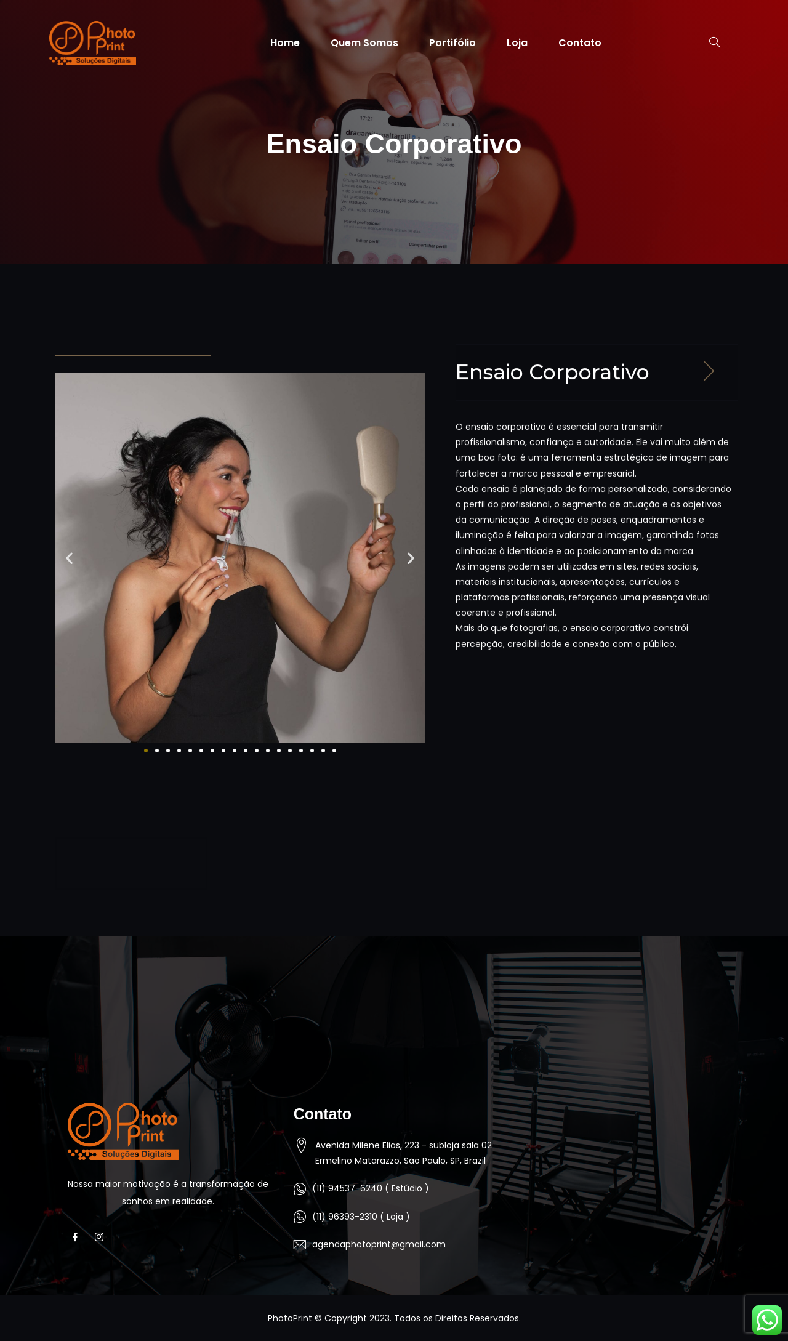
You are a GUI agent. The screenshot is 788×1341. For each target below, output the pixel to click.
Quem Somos (364, 43)
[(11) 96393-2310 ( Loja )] (300, 1216)
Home (285, 43)
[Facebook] (78, 1237)
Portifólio (452, 43)
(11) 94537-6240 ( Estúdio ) (370, 1188)
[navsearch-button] (708, 43)
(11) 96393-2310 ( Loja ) (361, 1216)
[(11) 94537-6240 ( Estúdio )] (300, 1189)
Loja (517, 43)
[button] (69, 557)
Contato (579, 43)
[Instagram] (102, 1237)
